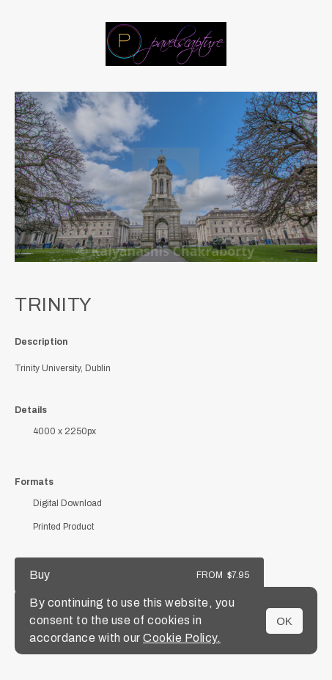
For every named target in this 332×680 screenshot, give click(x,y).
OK (284, 621)
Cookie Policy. (182, 638)
